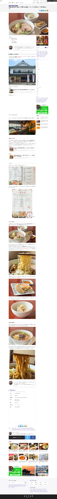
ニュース (46, 2)
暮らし (38, 2)
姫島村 (43, 56)
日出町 (43, 490)
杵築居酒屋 (33, 429)
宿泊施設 (38, 81)
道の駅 (37, 84)
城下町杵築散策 (14, 429)
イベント (18, 2)
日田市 (42, 489)
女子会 (47, 98)
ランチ (41, 98)
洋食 (37, 65)
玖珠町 (38, 56)
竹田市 (41, 55)
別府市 (40, 51)
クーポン (13, 2)
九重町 (40, 56)
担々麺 (18, 429)
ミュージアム (38, 77)
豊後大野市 (34, 490)
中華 (37, 66)
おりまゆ (15, 432)
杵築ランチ (29, 429)
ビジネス (42, 2)
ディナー (44, 98)
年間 (47, 47)
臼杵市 (31, 490)
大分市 (38, 51)
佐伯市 (46, 51)
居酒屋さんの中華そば (14, 38)
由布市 (37, 490)
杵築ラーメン (25, 429)
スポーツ (14, 487)
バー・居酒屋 (13, 5)
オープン (38, 98)
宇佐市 (45, 489)
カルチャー (37, 74)
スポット (34, 2)
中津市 (43, 51)
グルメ (22, 2)
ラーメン (16, 5)
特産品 (37, 88)
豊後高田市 (38, 55)
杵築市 (40, 490)
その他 (37, 94)
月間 (45, 47)
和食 (45, 99)
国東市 (46, 490)
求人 (10, 2)
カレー (37, 73)
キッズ (41, 99)
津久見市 (44, 55)
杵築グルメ (21, 429)
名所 (37, 80)
